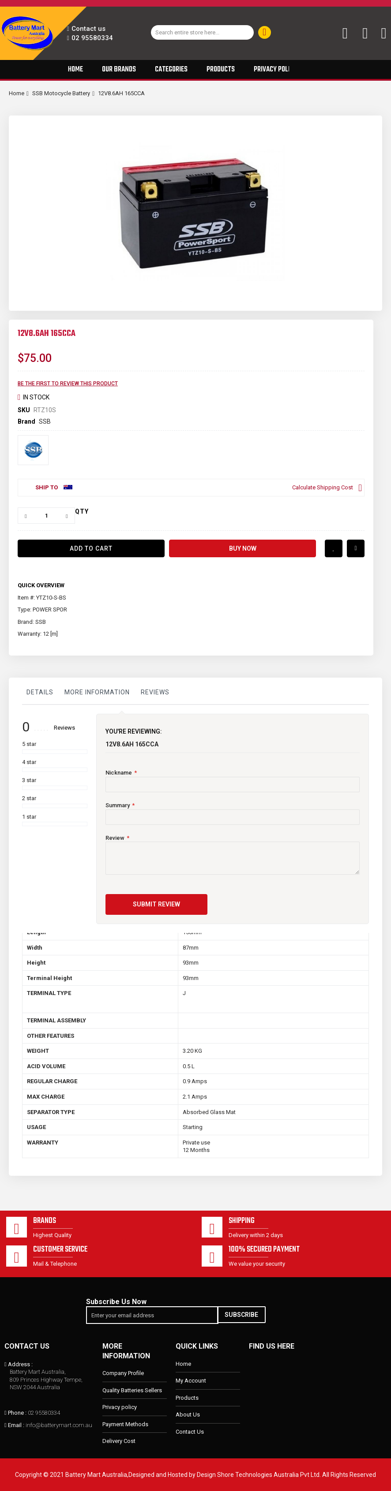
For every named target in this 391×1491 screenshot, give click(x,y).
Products (187, 1397)
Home (16, 93)
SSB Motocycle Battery (61, 93)
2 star (29, 798)
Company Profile (123, 1373)
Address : (20, 1364)
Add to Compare (356, 548)
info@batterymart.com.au (59, 1425)
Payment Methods (125, 1424)
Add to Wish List (333, 548)
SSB (45, 421)
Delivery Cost (118, 1441)
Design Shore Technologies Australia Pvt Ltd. (259, 1474)
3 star (29, 780)
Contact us (88, 29)
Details (39, 692)
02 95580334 (92, 38)
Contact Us (190, 1431)
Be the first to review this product (68, 383)
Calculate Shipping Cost (322, 487)
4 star (29, 762)
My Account (191, 1380)
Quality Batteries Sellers (132, 1390)
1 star (29, 816)
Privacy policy (119, 1407)
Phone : (17, 1412)
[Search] (264, 32)
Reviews (155, 692)
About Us (188, 1415)
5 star (29, 744)
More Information (97, 692)
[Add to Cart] (91, 548)
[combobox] (202, 32)
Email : (16, 1425)
